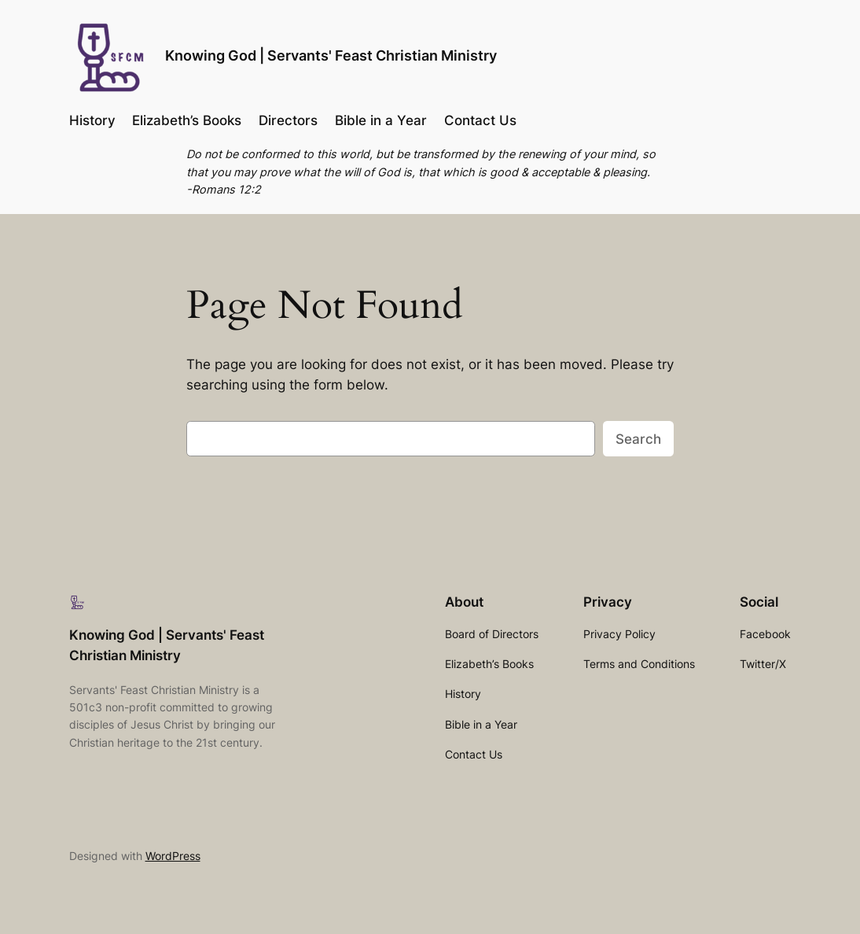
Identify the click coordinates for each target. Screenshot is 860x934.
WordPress (172, 855)
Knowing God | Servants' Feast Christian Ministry (331, 55)
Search (638, 439)
